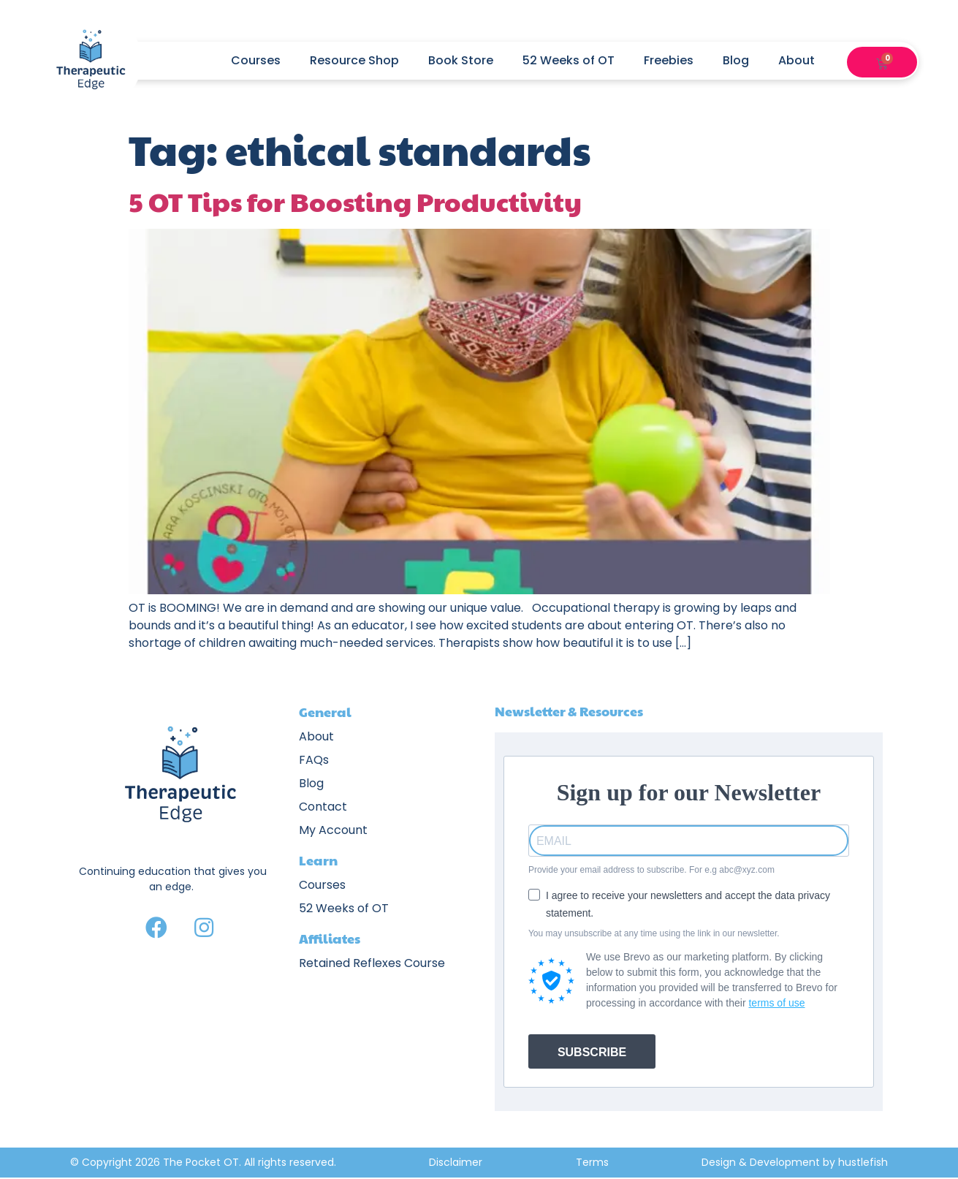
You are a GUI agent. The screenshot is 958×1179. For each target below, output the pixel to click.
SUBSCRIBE (592, 1052)
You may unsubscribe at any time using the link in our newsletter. (654, 933)
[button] (863, 60)
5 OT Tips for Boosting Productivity (355, 201)
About (803, 61)
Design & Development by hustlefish (795, 1162)
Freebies (668, 60)
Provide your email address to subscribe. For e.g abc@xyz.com (651, 869)
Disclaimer (455, 1162)
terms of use (776, 1003)
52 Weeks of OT (568, 60)
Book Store (460, 60)
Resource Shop (354, 60)
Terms (592, 1162)
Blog (736, 60)
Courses (256, 60)
